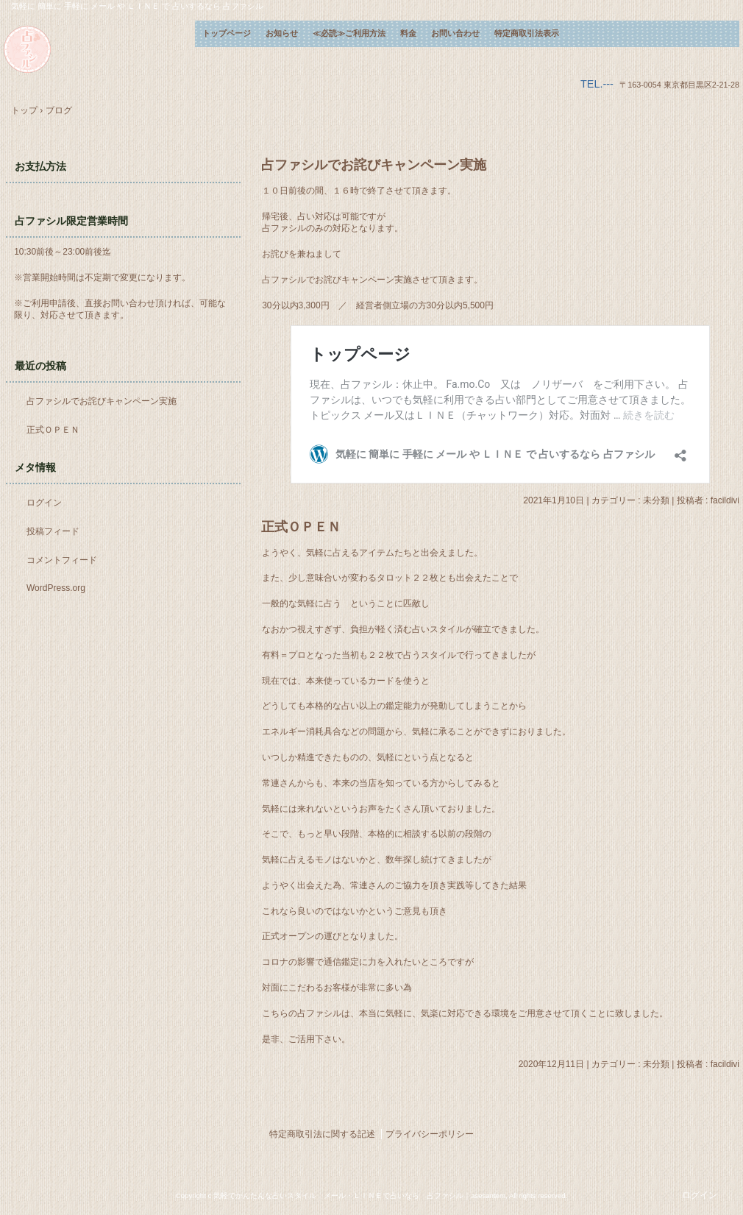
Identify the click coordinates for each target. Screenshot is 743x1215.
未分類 (656, 500)
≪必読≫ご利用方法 (349, 33)
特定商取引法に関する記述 (322, 1134)
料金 (408, 33)
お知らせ (282, 33)
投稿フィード (52, 531)
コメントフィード (61, 560)
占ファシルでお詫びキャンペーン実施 (373, 164)
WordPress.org (55, 588)
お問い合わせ (455, 33)
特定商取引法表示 (526, 33)
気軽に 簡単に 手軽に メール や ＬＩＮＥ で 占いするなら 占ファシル (99, 49)
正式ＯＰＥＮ (301, 527)
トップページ (226, 33)
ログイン (44, 502)
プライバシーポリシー (429, 1134)
